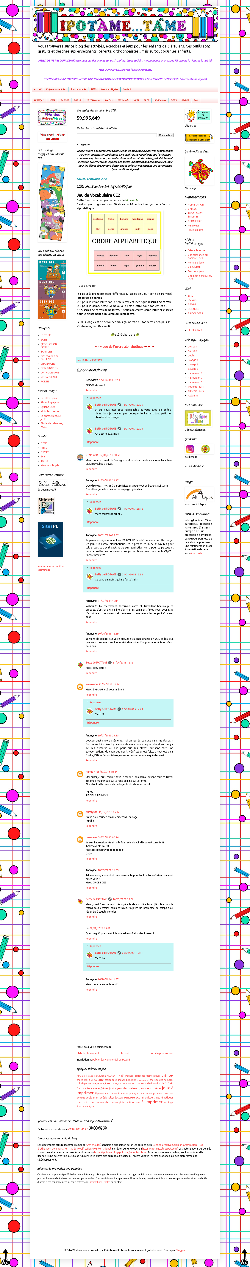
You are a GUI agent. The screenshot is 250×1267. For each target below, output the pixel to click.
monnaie (115, 1093)
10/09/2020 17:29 (108, 870)
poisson (192, 346)
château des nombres (162, 1079)
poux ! (96, 1098)
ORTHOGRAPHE (50, 372)
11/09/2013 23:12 (132, 508)
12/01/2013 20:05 (132, 404)
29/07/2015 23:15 (108, 735)
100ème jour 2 (196, 391)
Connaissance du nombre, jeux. (198, 256)
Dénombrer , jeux (198, 250)
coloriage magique (99, 1083)
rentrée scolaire (135, 1097)
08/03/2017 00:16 (108, 837)
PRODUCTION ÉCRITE (49, 346)
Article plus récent (88, 1053)
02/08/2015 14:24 (132, 709)
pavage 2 (193, 364)
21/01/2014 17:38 (132, 574)
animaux (168, 1075)
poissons (169, 1093)
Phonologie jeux (50, 402)
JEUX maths (123, 100)
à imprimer (151, 1101)
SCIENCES (193, 308)
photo (149, 1094)
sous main (82, 1102)
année (80, 1079)
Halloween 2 (195, 377)
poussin (192, 351)
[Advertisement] (125, 1212)
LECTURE (64, 100)
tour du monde (99, 1102)
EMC (190, 295)
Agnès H (90, 771)
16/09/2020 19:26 (123, 899)
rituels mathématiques (160, 1097)
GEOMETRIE (195, 221)
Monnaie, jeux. (196, 262)
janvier (112, 1088)
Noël (121, 1075)
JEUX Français (93, 100)
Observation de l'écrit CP (50, 358)
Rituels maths (196, 229)
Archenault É (93, 1144)
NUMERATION (196, 204)
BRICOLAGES (195, 313)
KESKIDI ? (112, 1075)
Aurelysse (91, 812)
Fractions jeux (196, 271)
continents (128, 1083)
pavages (133, 1093)
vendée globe (117, 1102)
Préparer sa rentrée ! (56, 89)
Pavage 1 (193, 360)
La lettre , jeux (49, 398)
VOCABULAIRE (49, 377)
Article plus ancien (162, 1053)
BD (83, 1076)
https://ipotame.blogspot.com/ (160, 1148)
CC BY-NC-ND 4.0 (87, 1128)
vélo (138, 1102)
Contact (127, 89)
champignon (143, 1080)
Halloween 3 (195, 382)
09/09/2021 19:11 (132, 952)
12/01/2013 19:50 (109, 380)
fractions (81, 1088)
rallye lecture (116, 1097)
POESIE (77, 100)
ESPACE (192, 299)
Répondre (91, 390)
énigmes (91, 1106)
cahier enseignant (114, 1079)
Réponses (95, 397)
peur (142, 1093)
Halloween (100, 1075)
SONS (52, 100)
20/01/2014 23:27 (108, 535)
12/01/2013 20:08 (132, 428)
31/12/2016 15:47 (109, 812)
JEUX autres (160, 100)
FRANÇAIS (39, 100)
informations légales (99, 1182)
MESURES (193, 225)
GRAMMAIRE (48, 363)
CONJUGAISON (49, 368)
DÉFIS (174, 100)
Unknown (91, 837)
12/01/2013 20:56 (109, 455)
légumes (99, 1093)
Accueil (37, 89)
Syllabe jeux (48, 406)
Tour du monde (78, 89)
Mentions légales (109, 89)
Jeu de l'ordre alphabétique (123, 346)
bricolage (97, 1079)
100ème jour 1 (196, 386)
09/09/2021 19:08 (100, 928)
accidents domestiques (147, 1075)
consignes (117, 1083)
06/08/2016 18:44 (106, 771)
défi (164, 1083)
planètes (157, 1093)
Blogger (180, 1250)
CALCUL (192, 208)
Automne (193, 395)
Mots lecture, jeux (51, 411)
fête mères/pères (97, 1088)
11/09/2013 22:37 (108, 480)
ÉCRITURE (46, 351)
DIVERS (185, 100)
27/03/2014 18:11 (108, 600)
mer (107, 1093)
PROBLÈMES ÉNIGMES (195, 215)
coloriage (82, 1083)
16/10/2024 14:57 (108, 979)
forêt (171, 1083)
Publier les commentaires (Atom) (111, 1059)
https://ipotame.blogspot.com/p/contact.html (120, 1152)
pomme (81, 1097)
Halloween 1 (195, 373)
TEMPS (192, 304)
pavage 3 (193, 368)
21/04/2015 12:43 (123, 662)
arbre (87, 1079)
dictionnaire (153, 1083)
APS (79, 1075)
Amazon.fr (196, 553)
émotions (81, 1106)
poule (89, 1097)
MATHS (108, 100)
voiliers (130, 1102)
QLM (136, 100)
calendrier (130, 1079)
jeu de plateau (127, 1088)
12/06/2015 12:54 (109, 684)
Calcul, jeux (194, 266)
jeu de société (150, 1088)
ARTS (146, 100)
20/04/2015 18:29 (108, 633)
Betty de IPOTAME (105, 404)
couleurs (141, 1083)
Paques (129, 1075)
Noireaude (92, 684)
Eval (196, 100)
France (89, 1076)
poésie (103, 1097)
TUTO (93, 89)
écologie (169, 1102)
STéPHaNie (92, 455)
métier (124, 1093)
